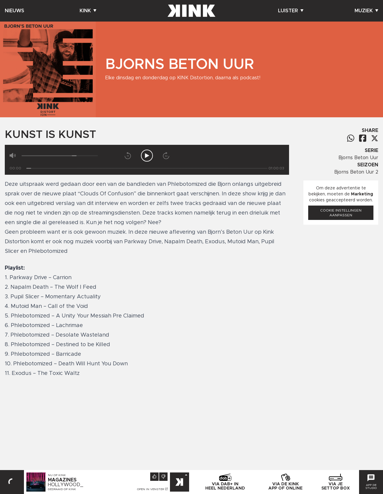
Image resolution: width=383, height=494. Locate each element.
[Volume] (60, 155)
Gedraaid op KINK (62, 489)
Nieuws (14, 10)
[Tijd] (147, 168)
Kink (88, 10)
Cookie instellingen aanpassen (340, 213)
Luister (290, 10)
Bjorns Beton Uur (358, 157)
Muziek (366, 10)
